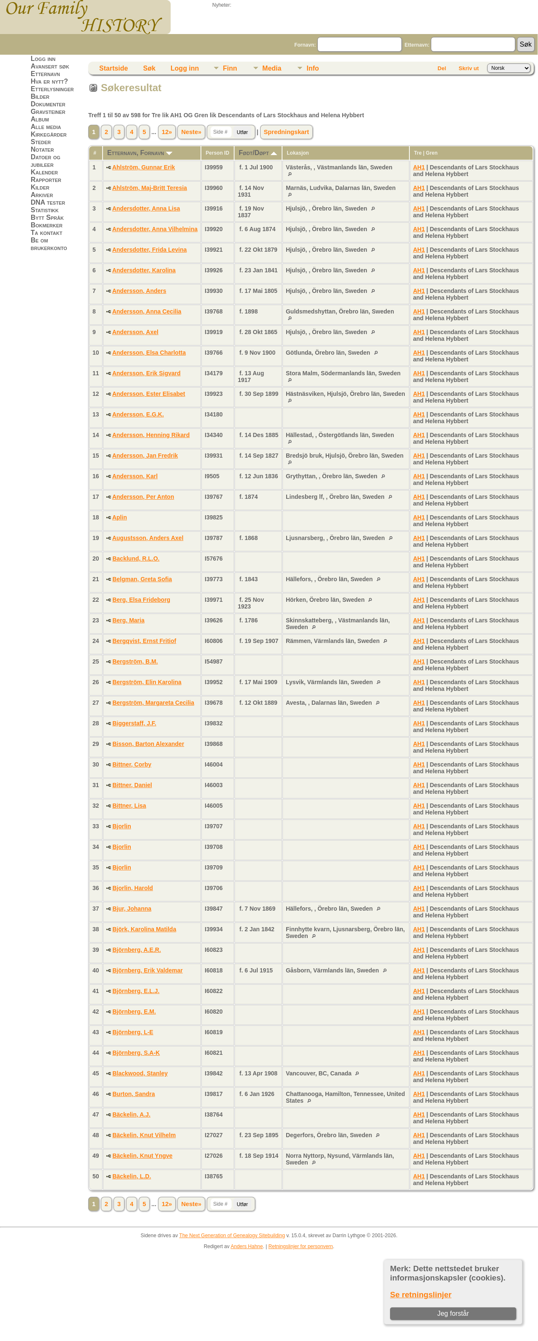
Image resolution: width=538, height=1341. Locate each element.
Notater (42, 149)
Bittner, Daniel (132, 785)
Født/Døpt (258, 152)
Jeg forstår (453, 1313)
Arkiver (42, 194)
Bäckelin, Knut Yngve (142, 1155)
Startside (113, 68)
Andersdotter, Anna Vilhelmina (155, 229)
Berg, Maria (128, 620)
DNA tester (48, 202)
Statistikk (44, 209)
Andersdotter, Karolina (144, 270)
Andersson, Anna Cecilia (146, 311)
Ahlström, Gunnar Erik (143, 167)
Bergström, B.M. (135, 661)
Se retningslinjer (420, 1294)
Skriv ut (469, 68)
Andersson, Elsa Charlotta (149, 352)
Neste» (191, 132)
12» (167, 132)
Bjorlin (121, 826)
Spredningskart (286, 132)
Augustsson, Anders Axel (147, 538)
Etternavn (45, 73)
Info (312, 68)
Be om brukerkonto (49, 244)
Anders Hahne (247, 1246)
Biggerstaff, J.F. (134, 723)
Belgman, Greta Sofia (142, 579)
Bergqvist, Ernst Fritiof (144, 641)
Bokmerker (47, 225)
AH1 (419, 167)
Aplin (119, 517)
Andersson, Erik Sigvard (146, 373)
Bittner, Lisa (129, 805)
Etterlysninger (52, 88)
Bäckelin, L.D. (131, 1176)
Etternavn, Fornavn (139, 152)
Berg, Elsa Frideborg (141, 599)
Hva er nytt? (49, 81)
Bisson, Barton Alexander (148, 743)
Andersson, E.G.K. (138, 414)
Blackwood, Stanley (139, 1073)
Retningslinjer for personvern (301, 1246)
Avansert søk (50, 66)
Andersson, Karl (135, 476)
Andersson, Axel (135, 332)
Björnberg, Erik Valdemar (147, 970)
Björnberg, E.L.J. (135, 991)
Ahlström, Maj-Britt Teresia (149, 187)
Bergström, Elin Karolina (146, 682)
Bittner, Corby (131, 764)
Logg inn (43, 58)
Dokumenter (48, 104)
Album (40, 119)
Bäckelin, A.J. (131, 1114)
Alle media (46, 126)
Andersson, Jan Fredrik (145, 455)
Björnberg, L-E (132, 1032)
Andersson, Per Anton (143, 496)
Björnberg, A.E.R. (136, 949)
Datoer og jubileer (46, 160)
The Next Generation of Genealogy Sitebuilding (232, 1235)
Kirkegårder (49, 134)
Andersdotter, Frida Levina (149, 249)
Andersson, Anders (139, 290)
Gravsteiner (48, 111)
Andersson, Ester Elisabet (148, 393)
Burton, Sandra (133, 1094)
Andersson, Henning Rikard (151, 435)
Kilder (40, 187)
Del (442, 68)
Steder (41, 141)
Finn (230, 68)
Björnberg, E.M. (134, 1011)
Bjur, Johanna (131, 908)
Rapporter (46, 179)
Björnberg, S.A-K (136, 1052)
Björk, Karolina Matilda (144, 929)
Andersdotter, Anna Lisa (146, 208)
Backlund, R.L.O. (135, 558)
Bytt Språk (47, 217)
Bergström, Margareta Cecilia (153, 702)
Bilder (40, 96)
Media (271, 68)
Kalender (44, 172)
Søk (149, 68)
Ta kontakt (46, 232)
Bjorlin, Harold (132, 888)
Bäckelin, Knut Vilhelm (144, 1135)
